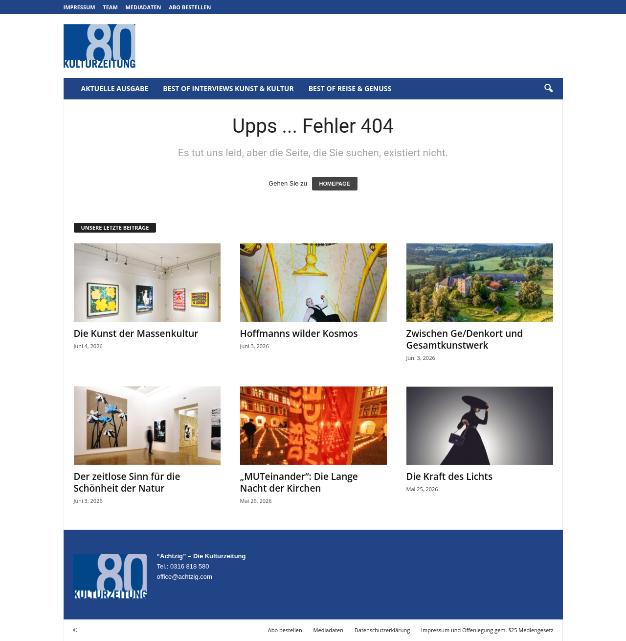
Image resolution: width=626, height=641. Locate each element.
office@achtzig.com (184, 576)
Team (110, 7)
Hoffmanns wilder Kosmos (299, 333)
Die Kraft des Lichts (449, 476)
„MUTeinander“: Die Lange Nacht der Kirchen (299, 482)
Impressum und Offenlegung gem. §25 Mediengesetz (487, 630)
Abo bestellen (190, 7)
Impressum (79, 7)
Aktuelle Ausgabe (115, 88)
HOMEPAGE (334, 184)
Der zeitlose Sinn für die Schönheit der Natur (127, 482)
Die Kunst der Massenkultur (136, 333)
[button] (548, 88)
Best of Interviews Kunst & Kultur (228, 88)
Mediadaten (143, 7)
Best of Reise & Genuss (350, 88)
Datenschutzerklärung (382, 630)
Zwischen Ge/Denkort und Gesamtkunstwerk (464, 339)
